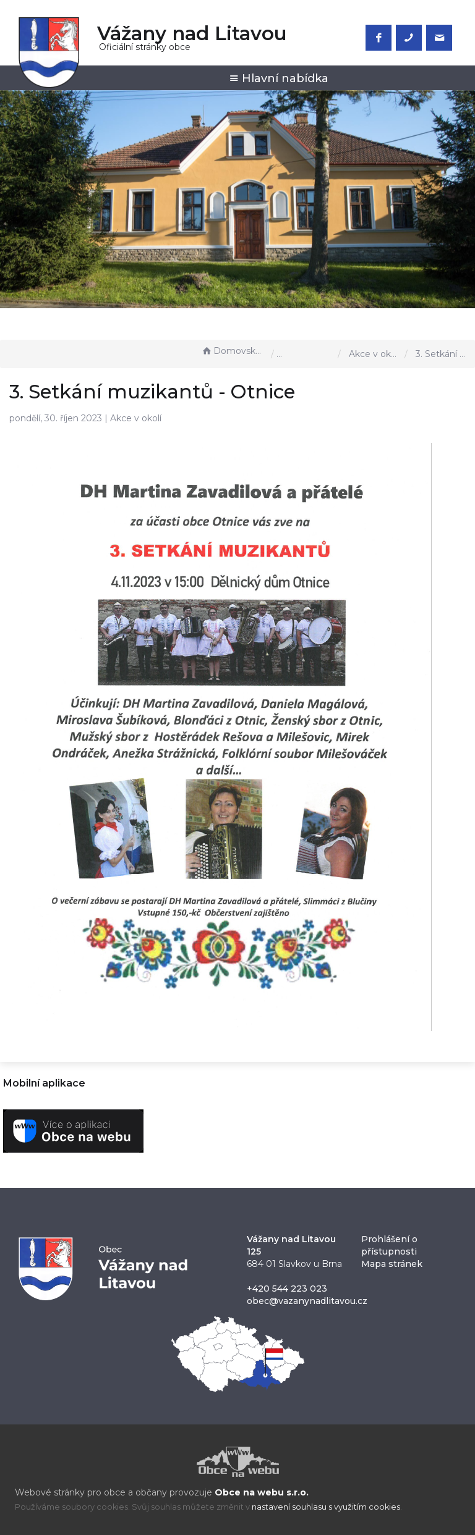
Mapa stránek (391, 1263)
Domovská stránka (233, 350)
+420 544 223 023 (287, 1288)
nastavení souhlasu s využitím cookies (326, 1507)
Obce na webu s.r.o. (262, 1492)
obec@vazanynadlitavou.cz (307, 1300)
